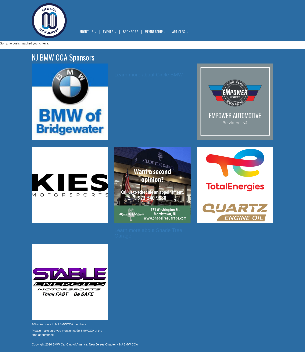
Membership (155, 32)
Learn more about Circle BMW (148, 74)
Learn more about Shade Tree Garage (148, 233)
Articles (180, 32)
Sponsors (130, 32)
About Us (87, 32)
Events (109, 32)
